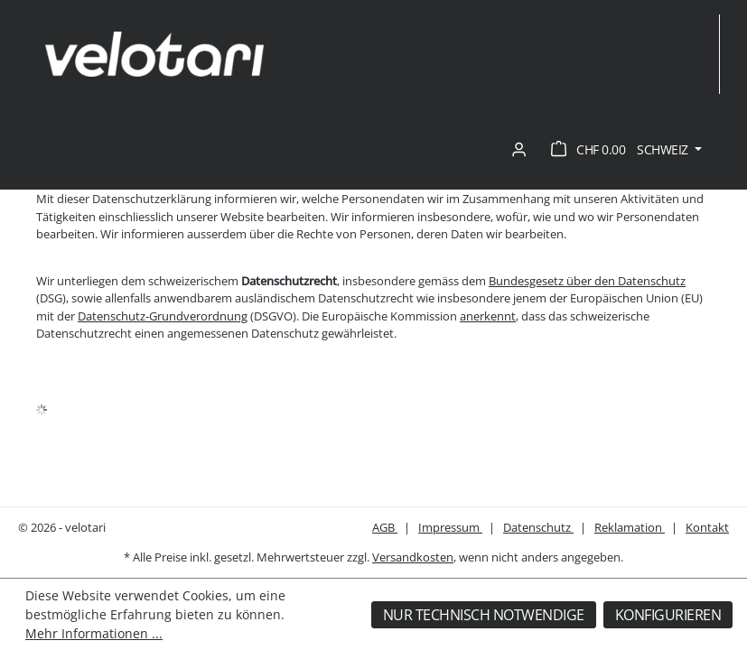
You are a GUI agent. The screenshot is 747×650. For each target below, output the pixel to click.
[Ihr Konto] (519, 150)
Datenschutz (538, 527)
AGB (384, 527)
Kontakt (707, 527)
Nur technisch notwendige (483, 615)
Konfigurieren (668, 615)
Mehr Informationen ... (94, 633)
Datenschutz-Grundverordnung (162, 316)
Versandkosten (412, 557)
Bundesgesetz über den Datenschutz (587, 281)
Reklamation (629, 527)
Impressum (450, 527)
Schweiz (664, 149)
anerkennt (488, 316)
